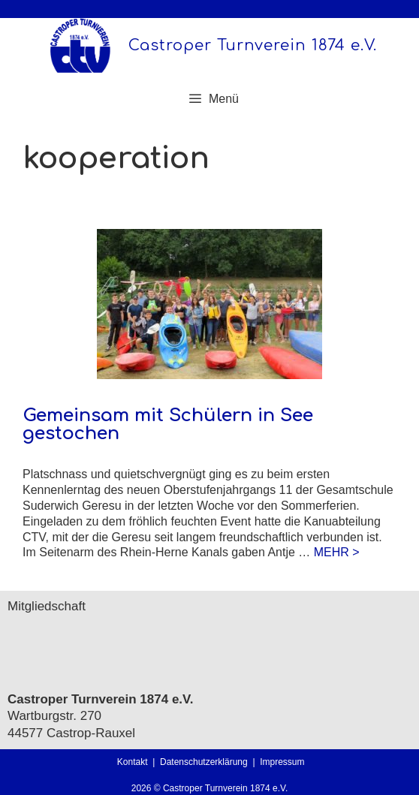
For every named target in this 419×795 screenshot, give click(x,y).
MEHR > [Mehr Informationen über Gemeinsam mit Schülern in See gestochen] (337, 552)
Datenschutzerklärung (206, 762)
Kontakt (132, 762)
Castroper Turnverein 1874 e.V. (252, 45)
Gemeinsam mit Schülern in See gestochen (168, 424)
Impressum (282, 762)
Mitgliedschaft (47, 606)
